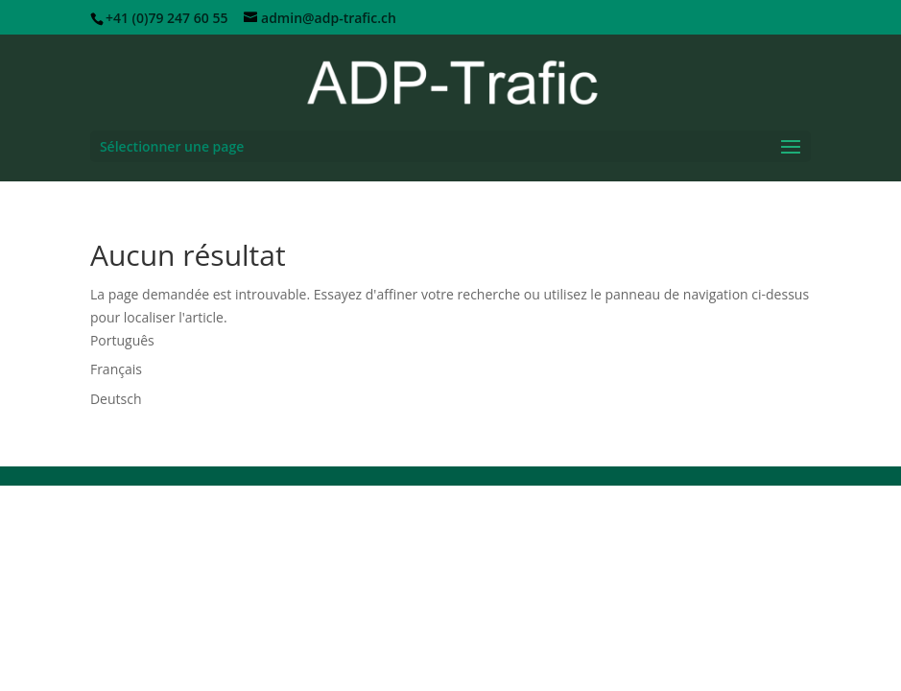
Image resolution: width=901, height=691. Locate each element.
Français (116, 369)
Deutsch (116, 399)
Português (122, 340)
